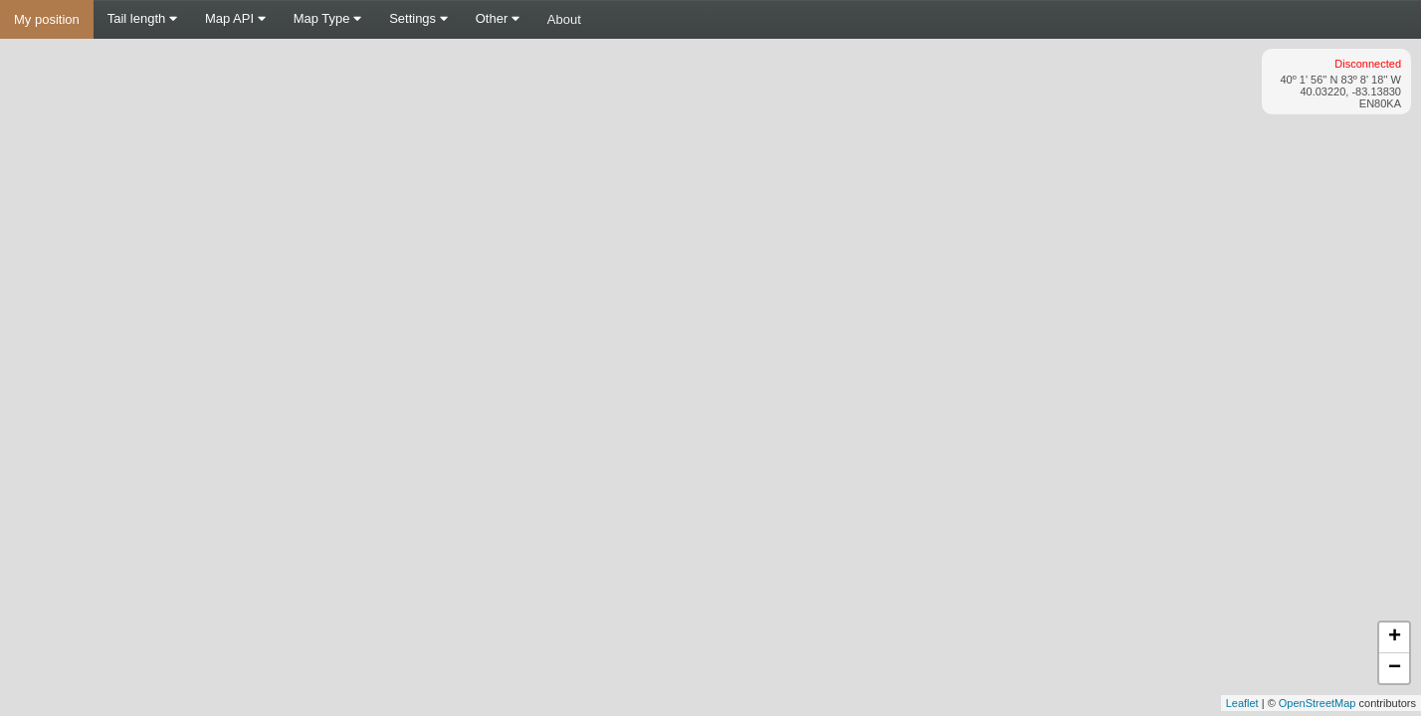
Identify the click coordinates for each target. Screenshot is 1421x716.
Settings (418, 18)
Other (497, 18)
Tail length (142, 18)
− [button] (1394, 668)
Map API (235, 18)
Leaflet (1242, 703)
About (564, 19)
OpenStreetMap (1317, 703)
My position (47, 19)
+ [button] (1394, 637)
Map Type (327, 18)
